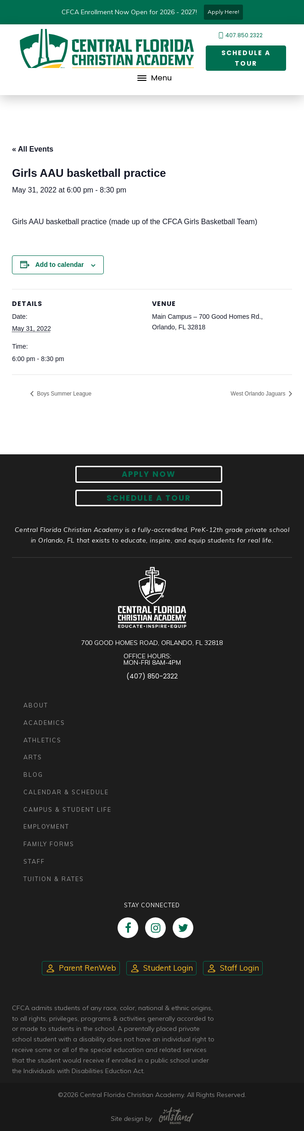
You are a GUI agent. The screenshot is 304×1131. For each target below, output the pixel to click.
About (35, 705)
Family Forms (48, 844)
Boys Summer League (63, 393)
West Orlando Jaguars (259, 393)
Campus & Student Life (67, 809)
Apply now (149, 474)
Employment (46, 826)
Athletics (42, 740)
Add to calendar (59, 264)
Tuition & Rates (53, 878)
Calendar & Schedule (66, 792)
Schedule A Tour (149, 497)
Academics (44, 722)
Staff (34, 861)
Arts (32, 757)
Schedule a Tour (245, 58)
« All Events (32, 149)
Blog (33, 774)
